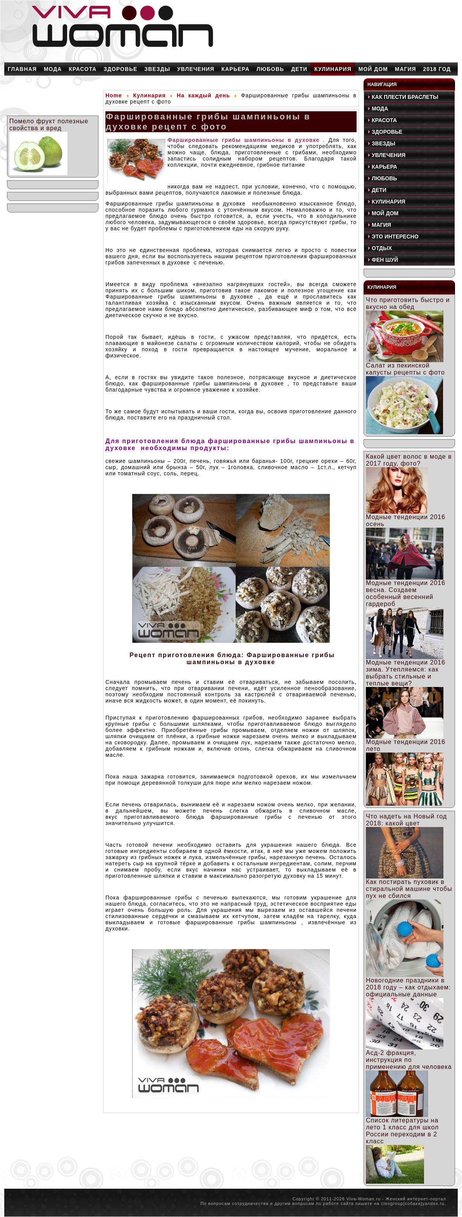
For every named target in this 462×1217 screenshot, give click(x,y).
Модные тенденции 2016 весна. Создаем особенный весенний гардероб (405, 593)
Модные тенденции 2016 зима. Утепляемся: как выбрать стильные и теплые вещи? (405, 673)
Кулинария (149, 95)
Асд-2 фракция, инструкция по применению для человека (409, 1060)
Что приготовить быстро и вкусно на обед (408, 303)
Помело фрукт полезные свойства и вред (48, 124)
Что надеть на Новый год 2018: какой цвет (406, 820)
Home (113, 95)
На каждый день (203, 95)
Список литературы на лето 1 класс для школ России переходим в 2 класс (402, 1130)
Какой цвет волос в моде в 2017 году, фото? (409, 460)
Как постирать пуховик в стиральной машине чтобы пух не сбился (409, 889)
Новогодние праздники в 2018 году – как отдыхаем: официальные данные (408, 987)
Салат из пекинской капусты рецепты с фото (405, 369)
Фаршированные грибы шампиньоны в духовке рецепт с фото (208, 121)
